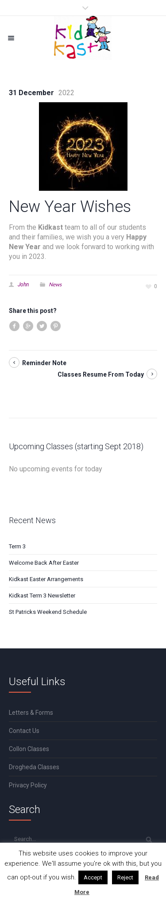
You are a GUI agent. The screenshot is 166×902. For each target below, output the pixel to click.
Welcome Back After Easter (44, 562)
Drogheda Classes (34, 767)
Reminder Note (44, 362)
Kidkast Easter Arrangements (46, 579)
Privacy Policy (28, 785)
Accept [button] (93, 877)
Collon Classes (29, 748)
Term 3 (17, 546)
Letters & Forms (31, 712)
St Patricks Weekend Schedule (48, 612)
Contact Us (24, 730)
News (55, 284)
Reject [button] (125, 877)
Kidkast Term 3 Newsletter (42, 595)
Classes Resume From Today (101, 374)
